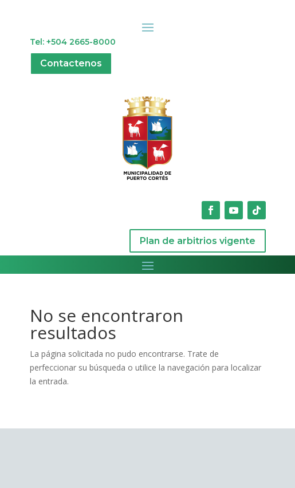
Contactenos (71, 63)
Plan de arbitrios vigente (197, 240)
